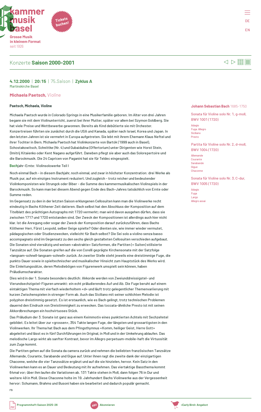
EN (247, 30)
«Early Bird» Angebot (189, 404)
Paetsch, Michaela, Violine (31, 106)
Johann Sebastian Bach (219, 106)
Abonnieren (102, 404)
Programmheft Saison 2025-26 (34, 404)
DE (247, 20)
